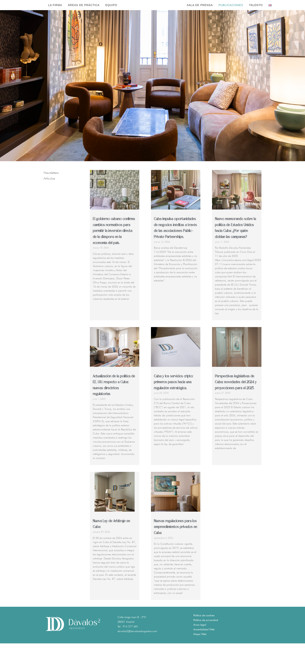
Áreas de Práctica (83, 12)
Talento (256, 12)
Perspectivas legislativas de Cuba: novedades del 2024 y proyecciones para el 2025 (236, 396)
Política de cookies (204, 629)
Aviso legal (199, 639)
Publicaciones (230, 12)
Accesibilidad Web (204, 644)
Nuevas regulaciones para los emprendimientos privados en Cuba (175, 541)
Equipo (111, 12)
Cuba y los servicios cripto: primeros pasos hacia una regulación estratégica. (173, 396)
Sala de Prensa (200, 12)
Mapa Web (199, 648)
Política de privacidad (205, 634)
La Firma (55, 12)
